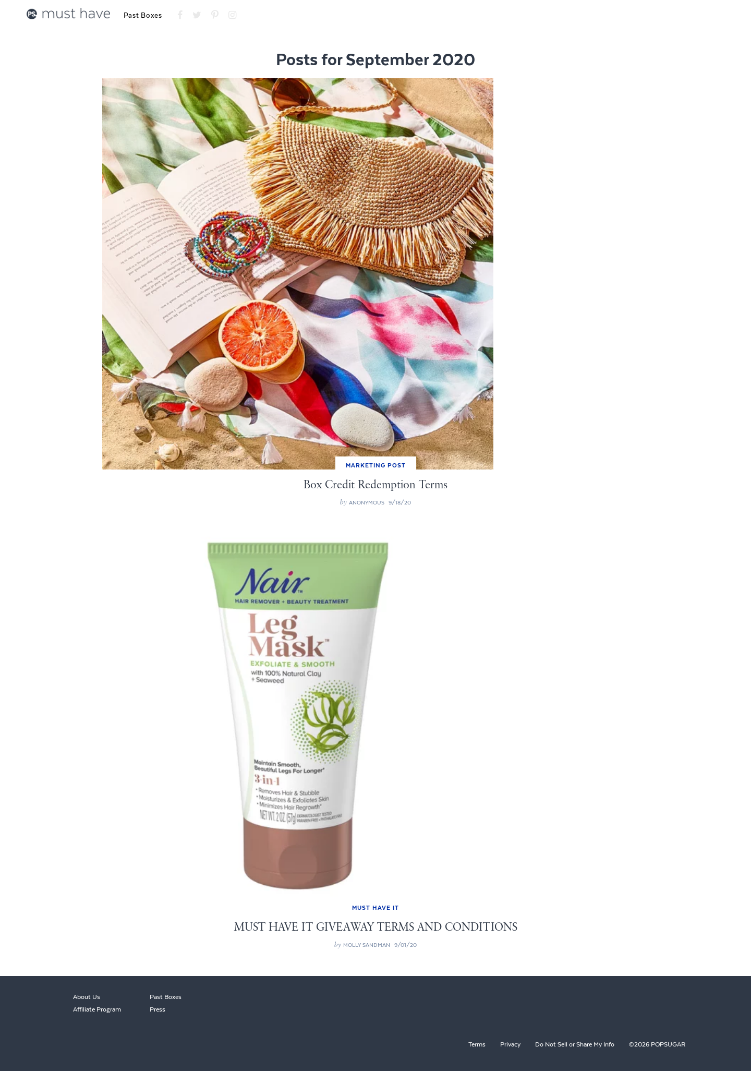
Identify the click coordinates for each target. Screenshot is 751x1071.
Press (157, 1009)
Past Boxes (143, 15)
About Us (86, 997)
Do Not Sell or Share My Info (574, 1044)
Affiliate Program (97, 1009)
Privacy (510, 1044)
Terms (477, 1044)
